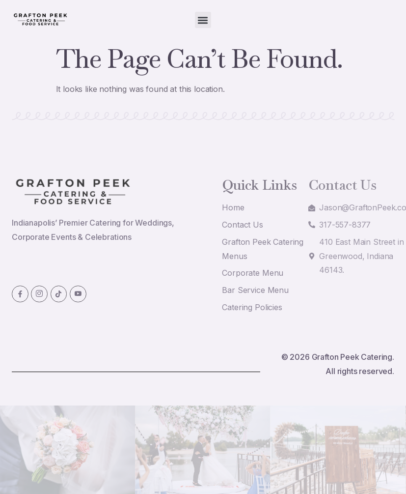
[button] (203, 20)
